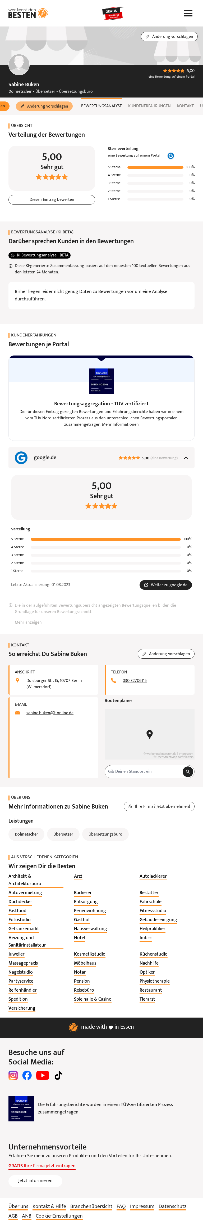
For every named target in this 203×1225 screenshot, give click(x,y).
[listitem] (35, 880)
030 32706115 (135, 681)
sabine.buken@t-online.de (49, 713)
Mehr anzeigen (28, 622)
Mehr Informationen (120, 425)
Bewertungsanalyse (101, 106)
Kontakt (185, 106)
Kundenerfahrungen (149, 106)
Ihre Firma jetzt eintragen (42, 1166)
